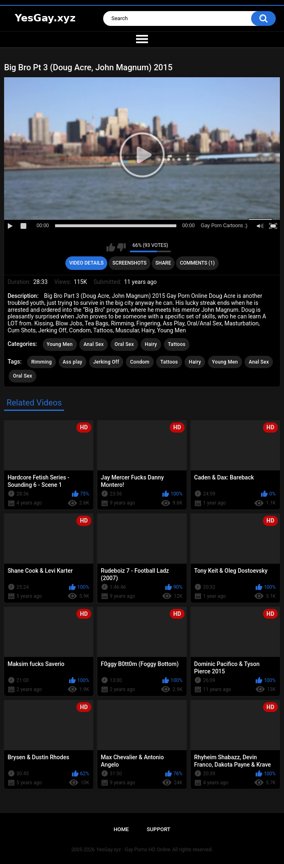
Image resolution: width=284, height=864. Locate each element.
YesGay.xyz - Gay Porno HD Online (133, 849)
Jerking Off (106, 362)
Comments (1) (197, 263)
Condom (139, 362)
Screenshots (130, 263)
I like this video (110, 247)
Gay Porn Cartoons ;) (224, 225)
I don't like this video (121, 247)
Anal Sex (93, 344)
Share (163, 263)
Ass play (73, 362)
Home (121, 829)
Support (159, 829)
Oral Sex (124, 344)
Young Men (60, 344)
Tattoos (177, 344)
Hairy (151, 344)
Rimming (41, 362)
